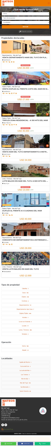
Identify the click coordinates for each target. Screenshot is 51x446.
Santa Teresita (25, 391)
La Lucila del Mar (25, 370)
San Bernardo (25, 387)
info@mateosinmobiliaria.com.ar (10, 418)
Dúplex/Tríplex (25, 313)
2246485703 (5, 416)
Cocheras (25, 301)
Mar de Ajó (25, 379)
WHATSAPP (8, 444)
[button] (49, 3)
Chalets (25, 297)
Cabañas (25, 288)
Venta (25, 346)
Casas (25, 293)
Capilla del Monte (25, 362)
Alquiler (25, 350)
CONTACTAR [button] (25, 444)
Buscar (25, 27)
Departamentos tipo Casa (25, 309)
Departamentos (25, 305)
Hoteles (25, 317)
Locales (25, 326)
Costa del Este (25, 366)
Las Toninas (25, 375)
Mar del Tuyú (25, 383)
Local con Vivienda (25, 322)
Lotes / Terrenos (25, 330)
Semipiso (25, 334)
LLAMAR (42, 444)
